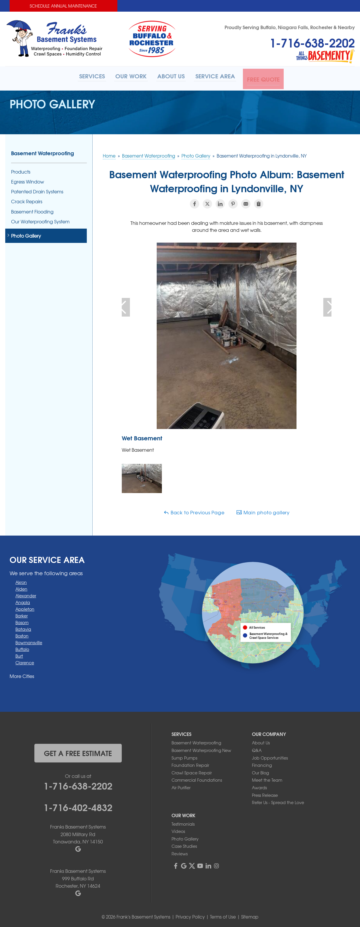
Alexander (25, 594)
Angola (22, 600)
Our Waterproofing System (40, 220)
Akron (21, 580)
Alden (21, 587)
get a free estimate (78, 751)
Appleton (24, 607)
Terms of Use (223, 915)
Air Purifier (181, 786)
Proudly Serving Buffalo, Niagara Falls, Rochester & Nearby (290, 27)
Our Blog (260, 771)
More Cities (22, 674)
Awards (259, 786)
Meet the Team (267, 778)
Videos (178, 830)
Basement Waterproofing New (201, 749)
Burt (19, 654)
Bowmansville (28, 641)
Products (20, 170)
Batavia (23, 627)
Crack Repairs (26, 200)
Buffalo (22, 647)
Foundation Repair (190, 764)
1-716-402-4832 (77, 805)
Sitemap (249, 915)
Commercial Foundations (197, 778)
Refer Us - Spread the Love (278, 801)
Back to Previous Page (194, 510)
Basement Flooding (32, 210)
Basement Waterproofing (42, 151)
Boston (22, 634)
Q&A (257, 749)
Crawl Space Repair (192, 771)
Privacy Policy (190, 915)
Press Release (265, 793)
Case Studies (184, 844)
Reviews (180, 852)
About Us (261, 741)
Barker (21, 614)
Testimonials (183, 822)
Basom (22, 621)
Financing (262, 764)
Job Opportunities (270, 756)
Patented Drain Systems (37, 190)
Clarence (24, 661)
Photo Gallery (26, 234)
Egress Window (27, 180)
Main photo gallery (263, 510)
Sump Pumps (184, 756)
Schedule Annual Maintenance (63, 6)
